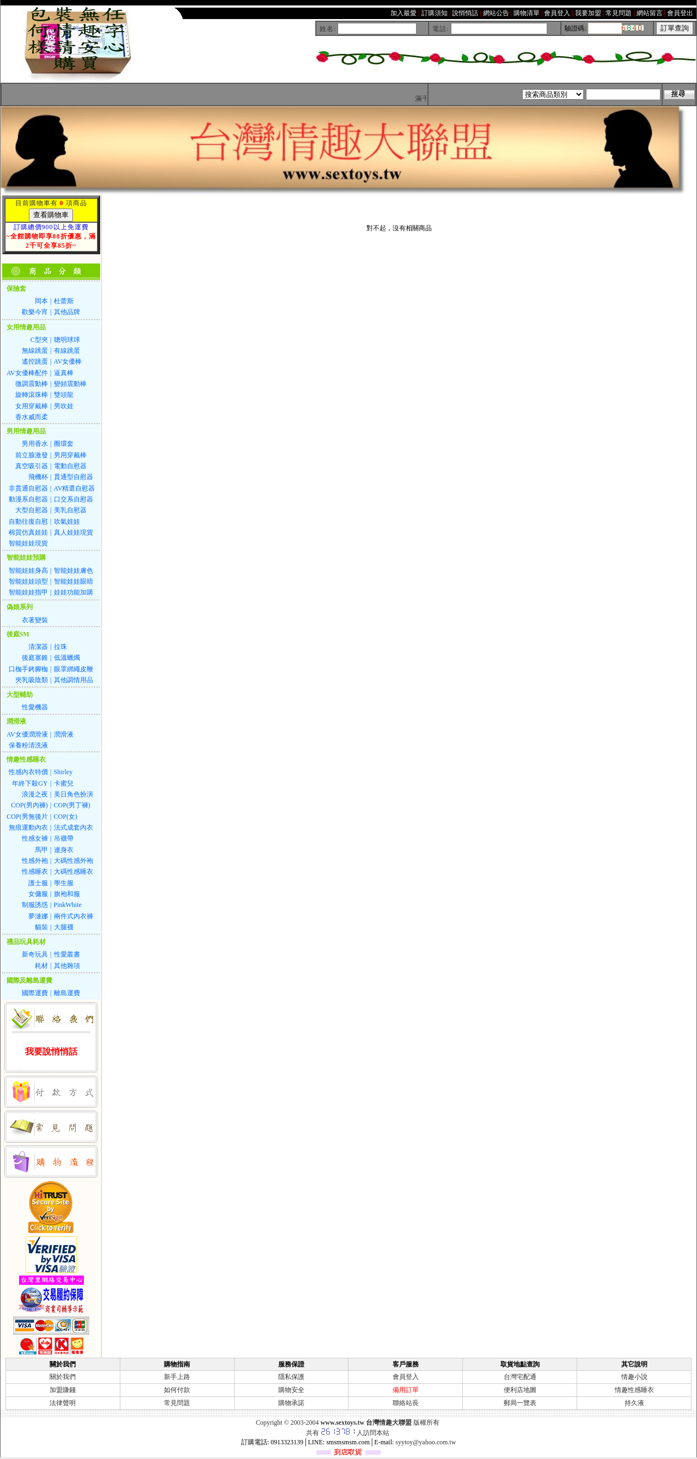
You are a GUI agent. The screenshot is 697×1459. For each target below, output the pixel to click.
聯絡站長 (406, 1403)
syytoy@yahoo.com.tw (425, 1442)
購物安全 (291, 1390)
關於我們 (63, 1377)
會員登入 (406, 1377)
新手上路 (177, 1377)
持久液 (634, 1403)
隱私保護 (291, 1377)
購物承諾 (291, 1403)
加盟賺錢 (63, 1390)
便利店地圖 (520, 1390)
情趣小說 (634, 1377)
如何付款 (177, 1390)
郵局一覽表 (520, 1403)
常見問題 (177, 1403)
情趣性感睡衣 (634, 1390)
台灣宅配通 (520, 1377)
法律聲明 (63, 1403)
